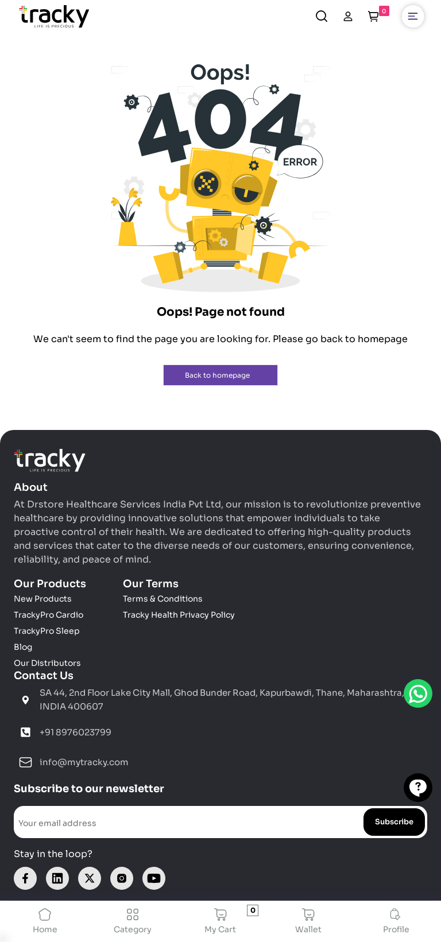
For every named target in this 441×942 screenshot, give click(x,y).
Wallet (308, 921)
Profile (396, 921)
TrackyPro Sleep (47, 630)
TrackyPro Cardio (48, 614)
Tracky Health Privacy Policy (179, 614)
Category (133, 921)
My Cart (221, 921)
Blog (23, 647)
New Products (43, 598)
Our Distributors (47, 663)
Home (45, 921)
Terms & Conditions (163, 598)
